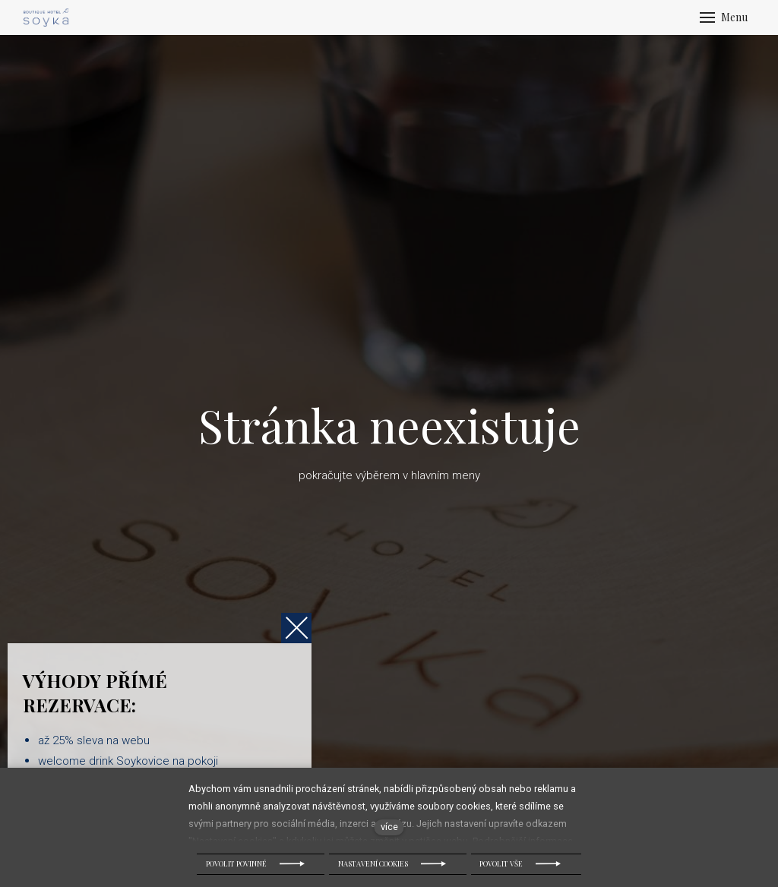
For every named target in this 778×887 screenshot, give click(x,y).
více (389, 826)
